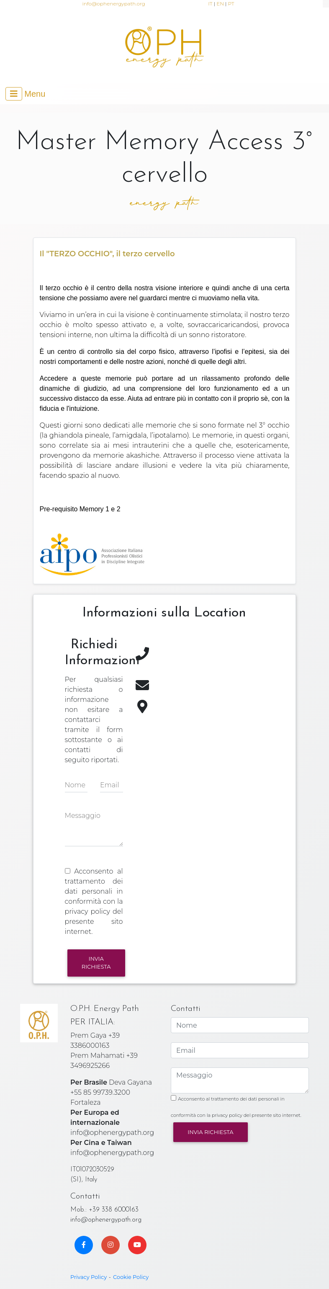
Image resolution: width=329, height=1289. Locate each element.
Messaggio (82, 816)
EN (220, 3)
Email (109, 785)
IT (210, 3)
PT (231, 3)
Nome (75, 785)
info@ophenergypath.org (113, 3)
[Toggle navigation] (25, 94)
